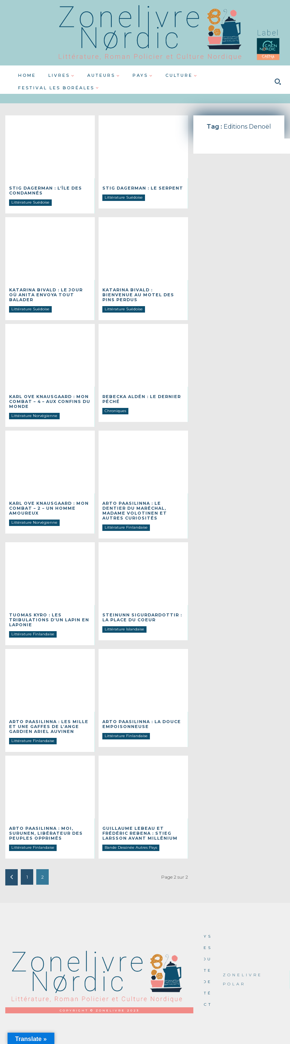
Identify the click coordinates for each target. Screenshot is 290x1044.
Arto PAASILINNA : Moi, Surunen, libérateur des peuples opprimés (43, 821)
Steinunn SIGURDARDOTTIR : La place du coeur (143, 608)
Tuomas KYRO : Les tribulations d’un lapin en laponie (46, 610)
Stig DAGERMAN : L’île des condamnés (43, 190)
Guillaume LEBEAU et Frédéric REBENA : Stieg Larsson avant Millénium (136, 821)
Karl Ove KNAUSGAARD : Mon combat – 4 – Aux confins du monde (47, 394)
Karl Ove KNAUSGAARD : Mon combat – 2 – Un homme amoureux (47, 500)
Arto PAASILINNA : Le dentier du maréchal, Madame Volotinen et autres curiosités (141, 502)
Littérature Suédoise (30, 201)
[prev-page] (11, 865)
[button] (277, 82)
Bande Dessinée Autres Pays (131, 834)
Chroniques (115, 403)
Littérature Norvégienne (34, 408)
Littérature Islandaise (124, 619)
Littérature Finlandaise (126, 518)
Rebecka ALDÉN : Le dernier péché (139, 392)
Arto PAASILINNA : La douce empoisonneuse (139, 713)
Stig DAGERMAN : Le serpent (139, 187)
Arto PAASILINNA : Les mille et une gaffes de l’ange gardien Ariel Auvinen (49, 716)
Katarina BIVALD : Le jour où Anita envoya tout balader (48, 291)
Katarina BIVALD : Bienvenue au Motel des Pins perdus (140, 291)
